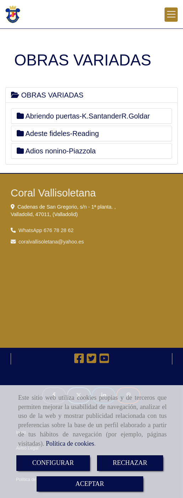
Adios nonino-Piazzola (56, 151)
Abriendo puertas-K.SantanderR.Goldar (83, 116)
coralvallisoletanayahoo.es (51, 242)
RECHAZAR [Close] (130, 462)
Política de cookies (70, 443)
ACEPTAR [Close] (89, 483)
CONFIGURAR (53, 462)
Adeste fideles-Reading (58, 133)
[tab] (91, 95)
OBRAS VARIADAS (47, 95)
